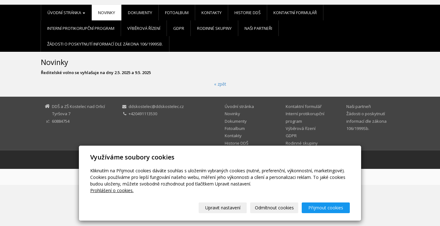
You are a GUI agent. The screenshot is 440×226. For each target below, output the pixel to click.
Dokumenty (140, 12)
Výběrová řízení (143, 28)
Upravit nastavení (222, 208)
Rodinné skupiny (214, 28)
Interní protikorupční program (80, 28)
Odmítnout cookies (274, 208)
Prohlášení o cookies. (112, 190)
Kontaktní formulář (295, 12)
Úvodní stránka (66, 12)
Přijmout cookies (325, 208)
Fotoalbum (177, 12)
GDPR (178, 28)
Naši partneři (258, 28)
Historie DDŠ (247, 12)
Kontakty (211, 12)
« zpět (220, 84)
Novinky (106, 12)
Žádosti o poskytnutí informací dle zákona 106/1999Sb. (105, 44)
